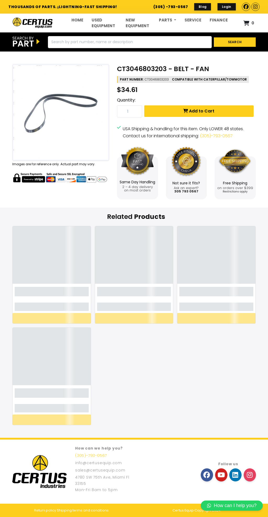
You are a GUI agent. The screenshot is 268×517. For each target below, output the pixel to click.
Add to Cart (198, 111)
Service (193, 20)
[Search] (130, 42)
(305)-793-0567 (216, 136)
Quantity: (126, 100)
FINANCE (219, 20)
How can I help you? (231, 505)
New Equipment (137, 23)
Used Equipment (103, 23)
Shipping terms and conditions (83, 510)
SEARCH (235, 42)
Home (77, 20)
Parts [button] (166, 20)
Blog (202, 6)
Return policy (45, 510)
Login (226, 6)
